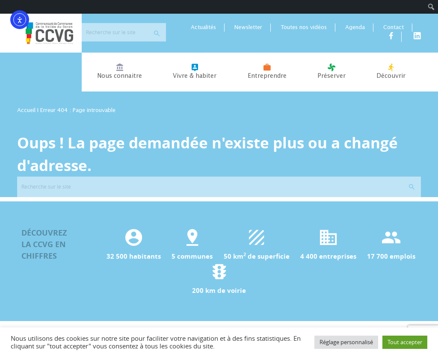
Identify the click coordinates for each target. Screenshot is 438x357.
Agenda (355, 27)
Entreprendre (267, 71)
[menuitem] (431, 7)
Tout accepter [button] (405, 342)
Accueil (26, 110)
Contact (393, 27)
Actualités (203, 27)
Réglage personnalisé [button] (346, 342)
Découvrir (391, 71)
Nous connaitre (119, 71)
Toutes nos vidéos (304, 27)
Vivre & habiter (194, 71)
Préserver (331, 71)
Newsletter (248, 27)
